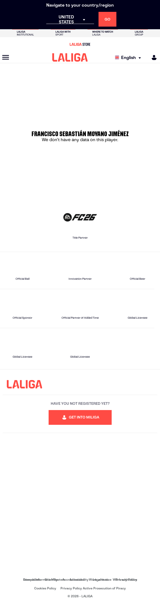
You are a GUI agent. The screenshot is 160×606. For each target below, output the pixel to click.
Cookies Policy (45, 588)
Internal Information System (44, 579)
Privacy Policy (126, 579)
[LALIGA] (70, 57)
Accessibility (79, 579)
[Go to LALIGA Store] (80, 44)
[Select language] (129, 57)
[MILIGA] (152, 57)
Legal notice (102, 579)
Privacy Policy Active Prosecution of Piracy (93, 588)
